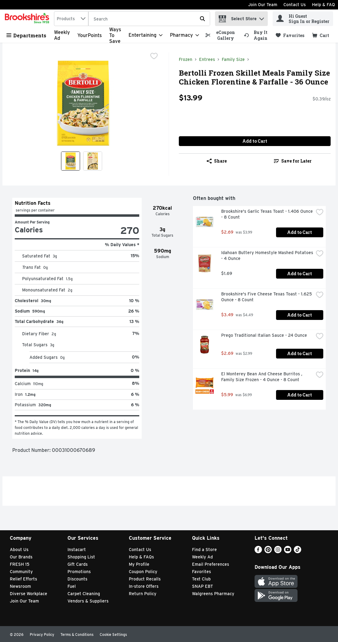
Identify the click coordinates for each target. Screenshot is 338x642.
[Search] (149, 19)
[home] (28, 18)
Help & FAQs (141, 556)
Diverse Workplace (28, 593)
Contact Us (294, 4)
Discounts (77, 578)
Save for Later (293, 161)
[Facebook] (258, 551)
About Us (19, 549)
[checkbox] (154, 56)
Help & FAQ (323, 4)
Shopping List (81, 556)
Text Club (201, 578)
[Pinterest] (268, 551)
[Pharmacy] (184, 35)
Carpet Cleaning (83, 593)
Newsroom (20, 586)
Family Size (233, 59)
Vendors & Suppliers (88, 601)
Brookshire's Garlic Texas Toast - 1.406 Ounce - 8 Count (267, 214)
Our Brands (21, 556)
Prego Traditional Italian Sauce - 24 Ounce (264, 335)
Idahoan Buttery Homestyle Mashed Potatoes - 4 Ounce (267, 255)
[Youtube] (287, 551)
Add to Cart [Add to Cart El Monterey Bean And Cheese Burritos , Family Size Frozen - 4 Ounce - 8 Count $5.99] (299, 395)
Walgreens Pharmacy (213, 593)
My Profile (139, 564)
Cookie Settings (113, 634)
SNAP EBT (202, 586)
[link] (222, 35)
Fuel (71, 586)
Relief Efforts (23, 578)
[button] (261, 17)
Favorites (201, 571)
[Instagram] (278, 551)
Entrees (207, 59)
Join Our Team (262, 4)
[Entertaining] (146, 35)
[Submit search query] (202, 19)
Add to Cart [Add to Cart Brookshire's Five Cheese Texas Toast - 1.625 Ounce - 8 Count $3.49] (299, 315)
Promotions (79, 571)
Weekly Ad (202, 556)
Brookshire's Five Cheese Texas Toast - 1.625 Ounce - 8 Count (267, 296)
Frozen (185, 59)
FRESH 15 (19, 564)
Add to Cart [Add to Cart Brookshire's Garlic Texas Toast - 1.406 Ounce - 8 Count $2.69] (299, 232)
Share (217, 161)
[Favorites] (290, 35)
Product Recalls (145, 578)
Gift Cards (77, 564)
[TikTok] (297, 551)
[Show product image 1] (70, 161)
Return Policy (142, 593)
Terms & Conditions (77, 634)
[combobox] (71, 18)
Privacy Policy (42, 634)
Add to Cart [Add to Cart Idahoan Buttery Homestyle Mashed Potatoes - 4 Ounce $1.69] (299, 273)
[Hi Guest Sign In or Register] (303, 18)
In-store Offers (144, 586)
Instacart (76, 549)
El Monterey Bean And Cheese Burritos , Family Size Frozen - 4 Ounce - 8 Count (262, 376)
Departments (26, 35)
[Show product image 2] (92, 161)
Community (21, 571)
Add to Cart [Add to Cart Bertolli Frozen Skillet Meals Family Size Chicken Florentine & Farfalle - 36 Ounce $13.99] (254, 141)
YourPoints (89, 35)
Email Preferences (210, 564)
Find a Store (204, 549)
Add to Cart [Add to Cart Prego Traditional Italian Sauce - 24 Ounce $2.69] (299, 353)
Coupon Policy (143, 571)
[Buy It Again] (257, 35)
